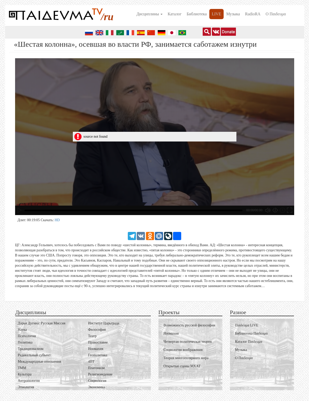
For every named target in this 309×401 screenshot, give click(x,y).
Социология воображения (183, 350)
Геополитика (97, 355)
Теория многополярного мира (186, 358)
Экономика (96, 387)
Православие (98, 342)
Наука (22, 330)
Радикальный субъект (34, 355)
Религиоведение (100, 374)
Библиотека (197, 14)
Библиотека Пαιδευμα (251, 333)
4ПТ (91, 361)
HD (57, 220)
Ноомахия (96, 349)
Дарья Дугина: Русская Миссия (41, 323)
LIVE (216, 14)
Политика (25, 342)
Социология (97, 381)
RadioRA (252, 14)
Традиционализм (30, 349)
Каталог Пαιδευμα (248, 342)
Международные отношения (39, 361)
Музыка (233, 14)
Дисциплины (149, 14)
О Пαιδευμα (276, 14)
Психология (27, 336)
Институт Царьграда (103, 323)
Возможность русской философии (189, 325)
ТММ (22, 368)
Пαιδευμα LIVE (246, 325)
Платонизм (96, 368)
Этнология (26, 387)
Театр (92, 336)
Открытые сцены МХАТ (182, 366)
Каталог (174, 14)
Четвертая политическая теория (188, 342)
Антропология (29, 381)
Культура (25, 374)
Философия (97, 330)
